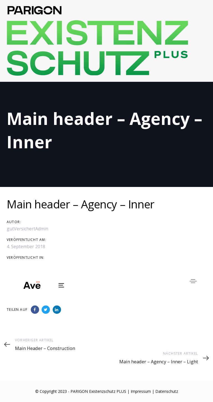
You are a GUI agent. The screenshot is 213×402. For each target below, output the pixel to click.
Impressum (141, 391)
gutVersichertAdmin (27, 229)
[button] (193, 281)
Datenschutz (166, 391)
